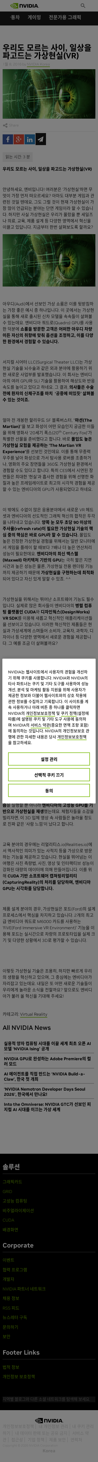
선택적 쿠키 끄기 (49, 774)
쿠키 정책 (69, 713)
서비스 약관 (40, 724)
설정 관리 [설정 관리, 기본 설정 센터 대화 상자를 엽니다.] (49, 759)
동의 (49, 790)
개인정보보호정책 (40, 713)
